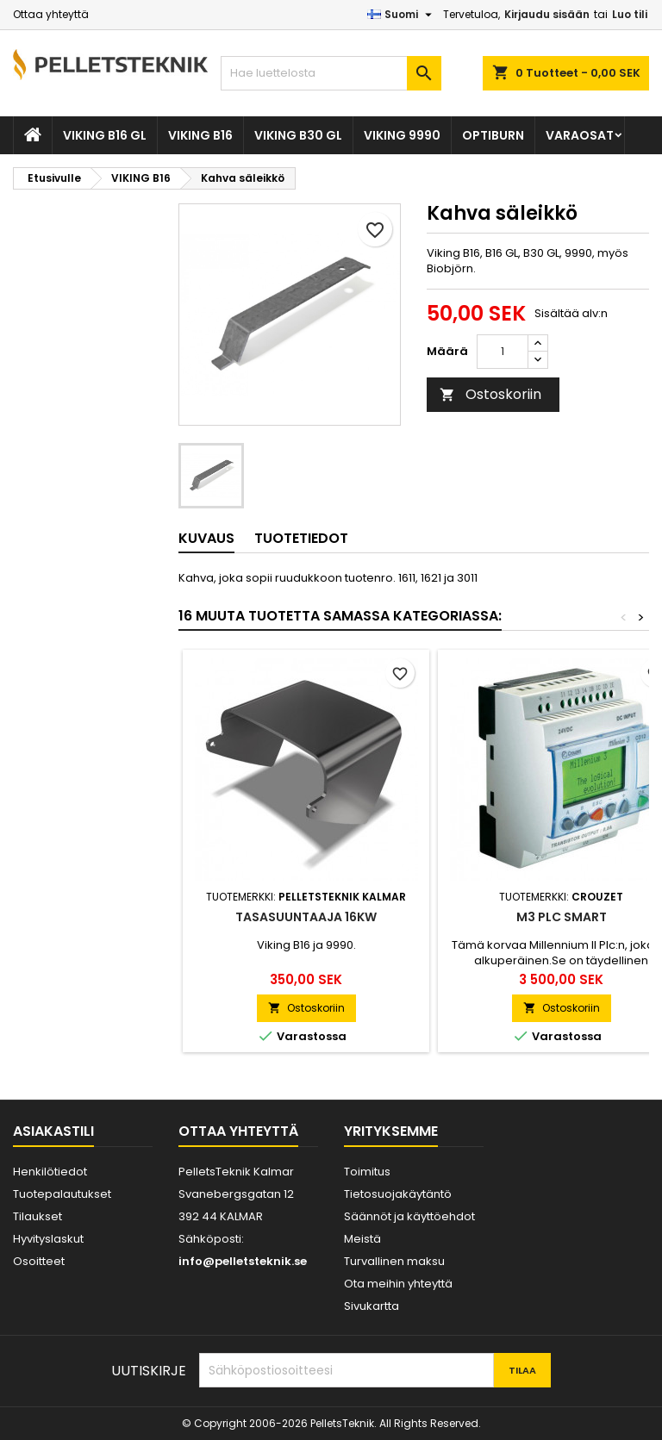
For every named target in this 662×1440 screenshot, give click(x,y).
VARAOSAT (580, 135)
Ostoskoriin (490, 394)
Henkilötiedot (50, 1171)
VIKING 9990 (402, 135)
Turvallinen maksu (394, 1261)
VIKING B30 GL (298, 135)
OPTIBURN (493, 135)
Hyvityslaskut (48, 1239)
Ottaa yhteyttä (51, 14)
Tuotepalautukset (62, 1194)
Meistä (362, 1239)
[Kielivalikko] (401, 14)
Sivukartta (371, 1306)
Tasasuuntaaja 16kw (306, 917)
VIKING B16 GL (105, 135)
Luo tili (629, 14)
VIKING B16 (200, 135)
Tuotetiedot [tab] (301, 538)
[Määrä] (502, 351)
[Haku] (331, 73)
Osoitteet (39, 1261)
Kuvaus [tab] (206, 538)
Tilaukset (37, 1216)
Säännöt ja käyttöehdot (409, 1216)
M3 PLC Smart (561, 917)
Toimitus (367, 1171)
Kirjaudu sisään (547, 14)
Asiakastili (53, 1131)
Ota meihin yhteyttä (398, 1283)
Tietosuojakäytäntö (398, 1194)
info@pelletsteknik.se (242, 1261)
